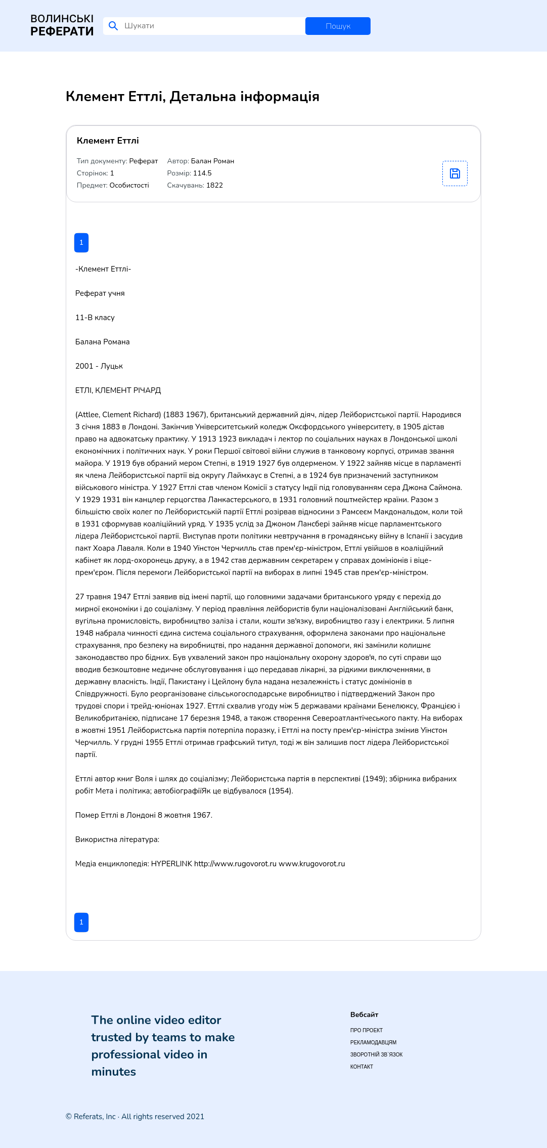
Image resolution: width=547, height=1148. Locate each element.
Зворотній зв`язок (376, 1054)
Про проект (366, 1030)
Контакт (361, 1067)
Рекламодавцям (373, 1042)
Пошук (338, 26)
